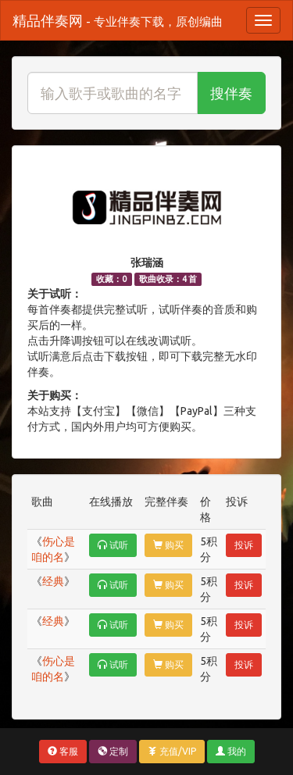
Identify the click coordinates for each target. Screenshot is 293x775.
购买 (168, 545)
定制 (113, 751)
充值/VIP (172, 751)
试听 (113, 545)
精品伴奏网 (118, 20)
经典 (53, 581)
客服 (63, 751)
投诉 (243, 545)
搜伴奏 (231, 93)
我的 (231, 751)
